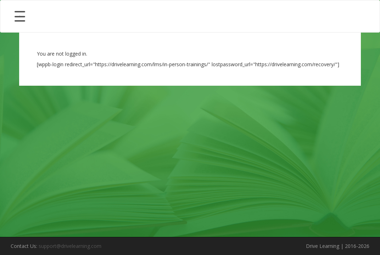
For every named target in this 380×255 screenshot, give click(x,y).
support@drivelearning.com (70, 246)
